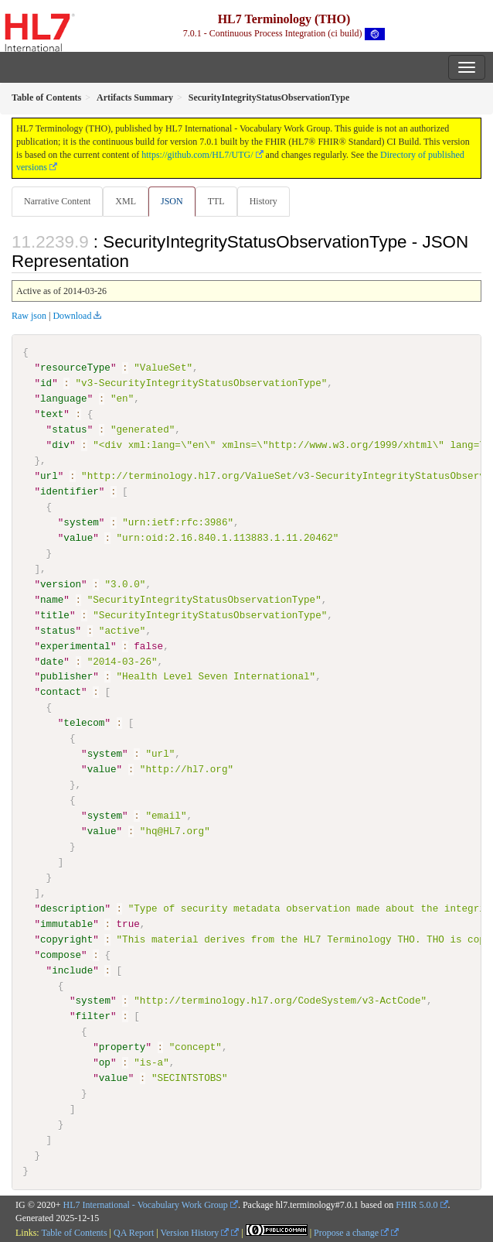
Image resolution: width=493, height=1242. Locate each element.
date (51, 661)
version (60, 584)
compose (60, 954)
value (78, 538)
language (63, 398)
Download (72, 315)
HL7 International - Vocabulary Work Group (145, 1204)
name (51, 599)
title (55, 614)
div (61, 445)
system (80, 522)
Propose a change (351, 1232)
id (46, 383)
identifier (69, 491)
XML (125, 201)
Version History (195, 1232)
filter (92, 1016)
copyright (66, 939)
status (69, 429)
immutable (66, 923)
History (263, 201)
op (104, 1062)
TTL (216, 201)
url (49, 476)
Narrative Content (57, 201)
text (51, 414)
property (122, 1047)
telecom (83, 723)
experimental (75, 645)
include (72, 970)
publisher (66, 676)
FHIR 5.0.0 (416, 1204)
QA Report (134, 1232)
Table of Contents (74, 1232)
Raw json (29, 315)
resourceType (75, 368)
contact (60, 692)
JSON (172, 201)
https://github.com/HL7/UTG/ (197, 154)
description (72, 908)
